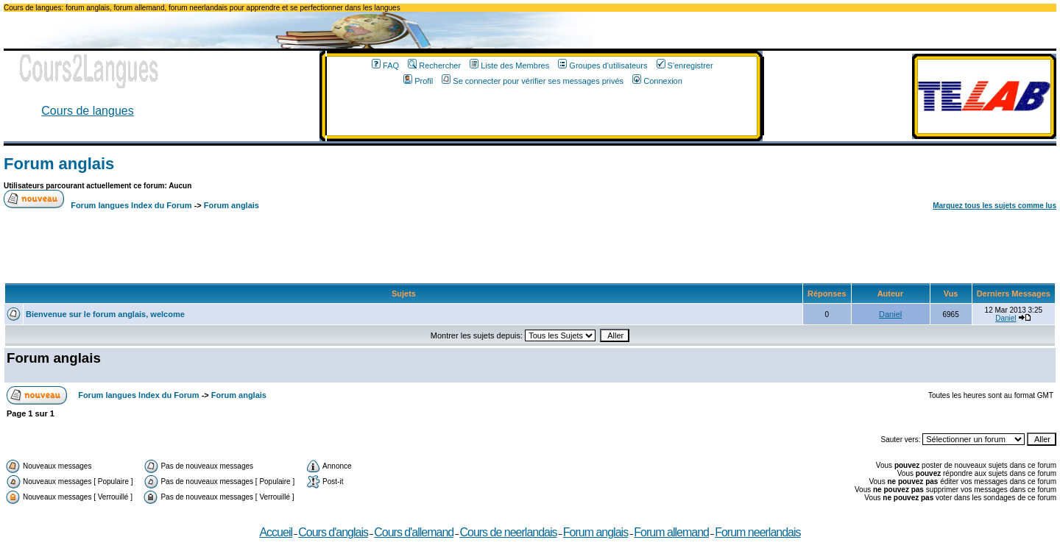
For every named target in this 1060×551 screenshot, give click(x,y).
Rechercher (434, 65)
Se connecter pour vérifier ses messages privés (532, 81)
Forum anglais (59, 163)
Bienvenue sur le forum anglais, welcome (105, 314)
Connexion (657, 81)
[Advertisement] (542, 113)
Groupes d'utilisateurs (602, 65)
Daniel (890, 314)
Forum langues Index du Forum (131, 205)
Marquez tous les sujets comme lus (994, 206)
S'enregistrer (685, 65)
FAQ (385, 65)
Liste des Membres (509, 65)
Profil (418, 81)
